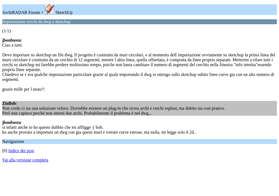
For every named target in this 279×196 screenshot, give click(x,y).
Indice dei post (21, 150)
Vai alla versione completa (25, 160)
